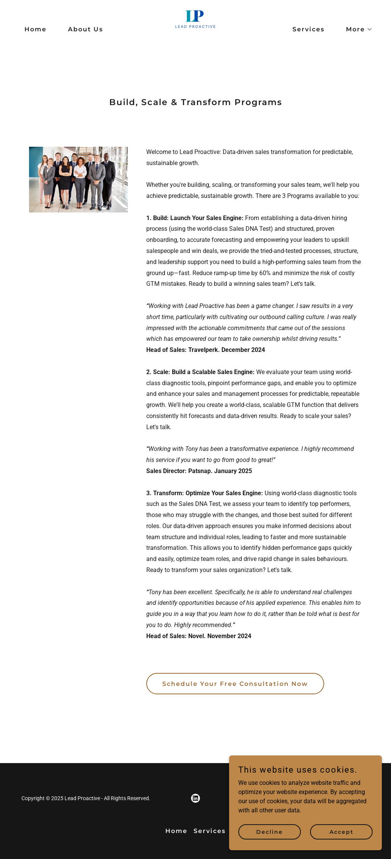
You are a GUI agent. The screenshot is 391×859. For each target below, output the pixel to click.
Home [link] (35, 29)
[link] (195, 28)
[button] (356, 29)
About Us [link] (85, 29)
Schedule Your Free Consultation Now (235, 683)
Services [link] (308, 29)
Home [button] (176, 831)
